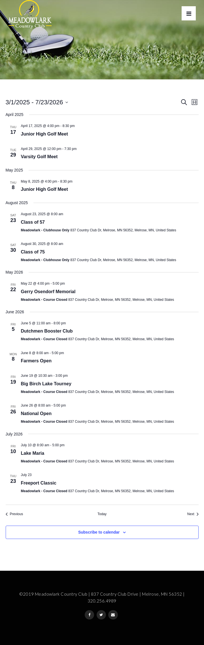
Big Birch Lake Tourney (46, 383)
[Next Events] (193, 514)
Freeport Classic (38, 483)
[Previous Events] (14, 514)
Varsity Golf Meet (39, 156)
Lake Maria (32, 453)
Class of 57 (33, 222)
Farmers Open (36, 360)
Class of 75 (33, 251)
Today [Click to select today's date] (102, 514)
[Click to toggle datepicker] (37, 102)
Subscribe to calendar (99, 532)
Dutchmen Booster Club (47, 331)
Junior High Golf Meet (44, 134)
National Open (36, 413)
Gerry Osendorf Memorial (48, 291)
